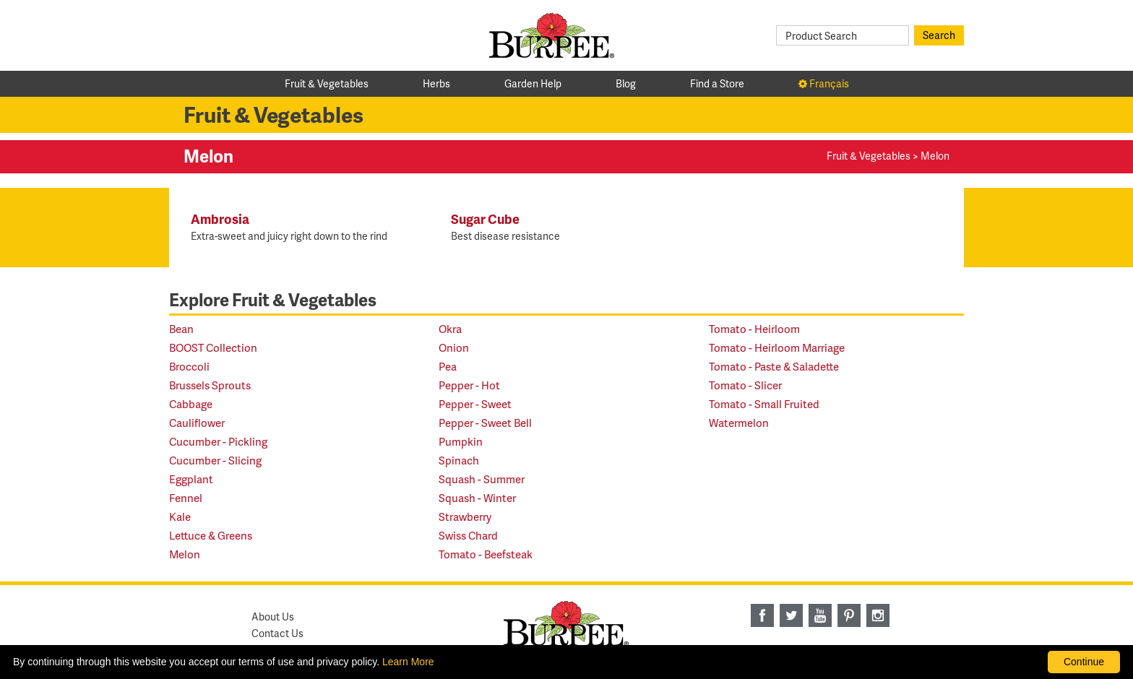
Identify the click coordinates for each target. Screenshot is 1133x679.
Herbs (436, 83)
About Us (272, 616)
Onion (454, 348)
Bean (181, 329)
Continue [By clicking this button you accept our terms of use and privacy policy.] (1084, 661)
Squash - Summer (482, 479)
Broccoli (189, 366)
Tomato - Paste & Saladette (774, 366)
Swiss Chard (468, 535)
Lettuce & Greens (210, 535)
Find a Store (717, 83)
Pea (448, 366)
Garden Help (532, 83)
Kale (180, 517)
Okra (450, 329)
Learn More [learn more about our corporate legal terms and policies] (408, 661)
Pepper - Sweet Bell (485, 423)
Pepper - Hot (469, 385)
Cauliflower (197, 423)
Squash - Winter (477, 498)
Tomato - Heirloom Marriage (777, 348)
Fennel (185, 498)
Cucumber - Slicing (215, 460)
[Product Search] (842, 35)
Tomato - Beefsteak (486, 554)
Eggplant (191, 479)
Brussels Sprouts (210, 385)
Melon (184, 554)
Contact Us (277, 633)
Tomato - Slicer (745, 385)
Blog (626, 83)
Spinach (459, 460)
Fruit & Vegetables (327, 83)
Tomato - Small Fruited (764, 404)
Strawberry (465, 517)
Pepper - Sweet (475, 404)
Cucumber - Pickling (218, 442)
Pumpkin (461, 442)
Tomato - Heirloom (754, 329)
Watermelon (739, 423)
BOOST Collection (213, 348)
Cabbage (190, 404)
